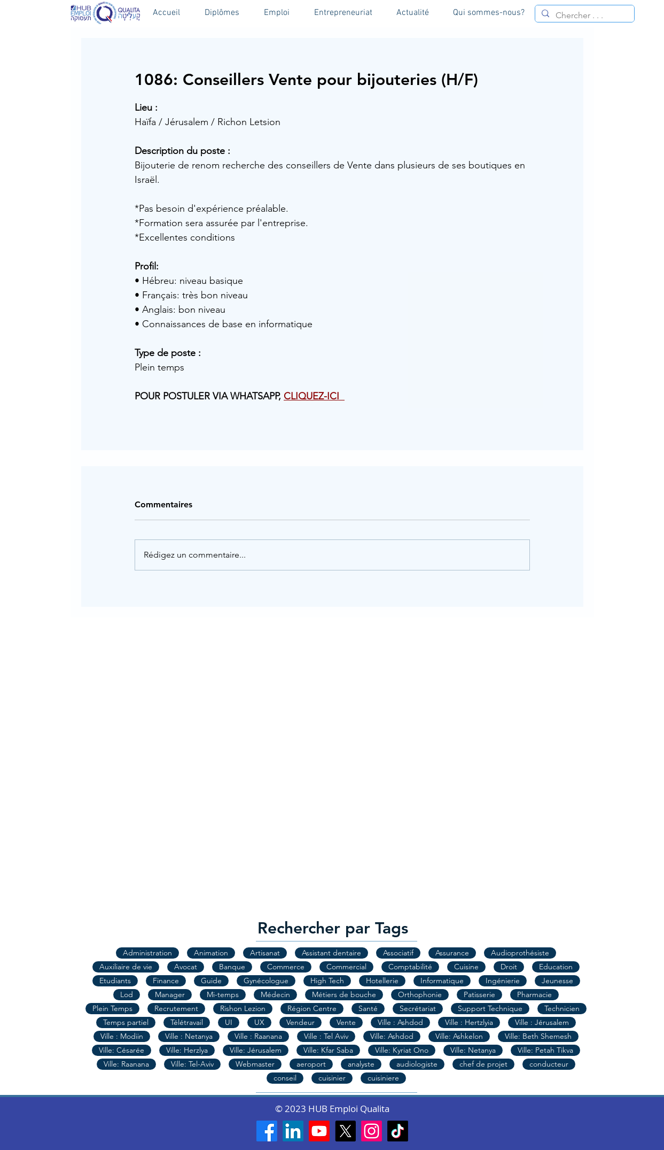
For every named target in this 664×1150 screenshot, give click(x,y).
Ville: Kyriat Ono (401, 1050)
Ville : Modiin (121, 1036)
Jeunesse (557, 980)
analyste (361, 1064)
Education (556, 966)
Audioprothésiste (520, 953)
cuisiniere (383, 1078)
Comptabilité (410, 966)
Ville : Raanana (258, 1036)
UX (259, 1022)
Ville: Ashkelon (459, 1036)
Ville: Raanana (126, 1064)
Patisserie (479, 994)
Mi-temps (223, 994)
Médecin (275, 994)
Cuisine (466, 966)
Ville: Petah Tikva (545, 1050)
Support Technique (490, 1008)
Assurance (452, 953)
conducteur (548, 1064)
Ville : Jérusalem (542, 1022)
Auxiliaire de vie (125, 966)
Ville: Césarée (121, 1050)
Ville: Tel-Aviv (192, 1064)
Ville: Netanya (473, 1050)
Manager (170, 994)
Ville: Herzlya (187, 1050)
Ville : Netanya (189, 1036)
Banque (232, 966)
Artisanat (265, 953)
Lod (126, 994)
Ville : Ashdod (400, 1022)
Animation (211, 953)
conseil (285, 1078)
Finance (166, 980)
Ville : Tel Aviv (326, 1036)
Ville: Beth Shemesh (538, 1036)
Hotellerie (382, 980)
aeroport (311, 1064)
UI (228, 1022)
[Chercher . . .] (584, 15)
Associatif (398, 953)
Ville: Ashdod (391, 1036)
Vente (346, 1022)
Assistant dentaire (331, 953)
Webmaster (255, 1064)
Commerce (285, 966)
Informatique (442, 980)
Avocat (185, 966)
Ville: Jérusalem (256, 1050)
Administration (147, 953)
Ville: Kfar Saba (328, 1050)
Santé (368, 1008)
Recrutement (176, 1008)
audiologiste (417, 1064)
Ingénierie (503, 980)
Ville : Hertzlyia (469, 1022)
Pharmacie (534, 994)
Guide (211, 980)
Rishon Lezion (242, 1008)
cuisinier (332, 1078)
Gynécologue (266, 980)
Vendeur (300, 1022)
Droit (509, 966)
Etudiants (115, 980)
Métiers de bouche (344, 994)
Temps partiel (126, 1022)
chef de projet (483, 1064)
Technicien (562, 1008)
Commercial (346, 966)
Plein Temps (112, 1008)
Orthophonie (420, 994)
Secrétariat (418, 1008)
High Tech (327, 980)
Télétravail (186, 1022)
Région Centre (312, 1008)
